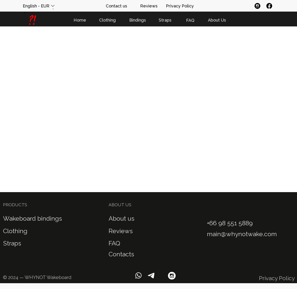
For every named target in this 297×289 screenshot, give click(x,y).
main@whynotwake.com (242, 234)
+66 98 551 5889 (230, 223)
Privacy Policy (277, 278)
